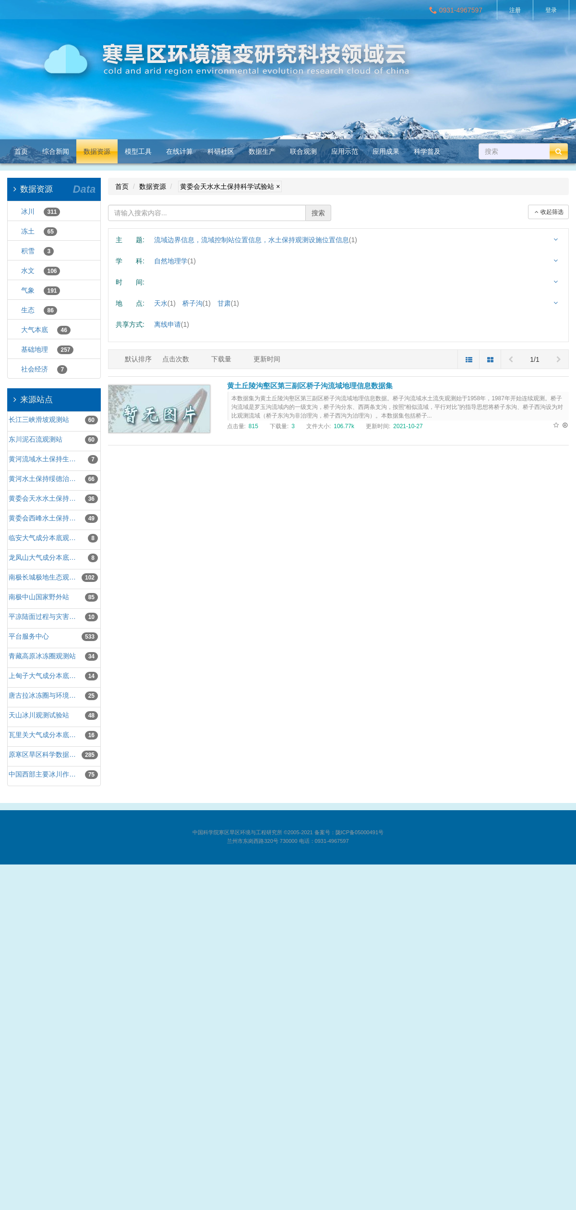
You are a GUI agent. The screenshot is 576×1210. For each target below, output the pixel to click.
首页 (21, 151)
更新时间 (266, 359)
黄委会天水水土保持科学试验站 (230, 186)
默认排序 (138, 359)
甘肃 (228, 303)
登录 (551, 10)
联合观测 (303, 151)
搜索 (318, 213)
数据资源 (97, 151)
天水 (165, 303)
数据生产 (262, 151)
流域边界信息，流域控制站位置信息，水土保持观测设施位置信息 (255, 240)
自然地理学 (175, 261)
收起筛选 (548, 212)
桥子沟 (196, 303)
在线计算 (179, 151)
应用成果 (385, 151)
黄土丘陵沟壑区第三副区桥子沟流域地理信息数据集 (310, 386)
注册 (515, 10)
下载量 (221, 359)
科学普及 (427, 151)
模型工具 (138, 151)
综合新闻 (55, 151)
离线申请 (171, 324)
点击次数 (175, 359)
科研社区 (220, 151)
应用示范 (344, 151)
